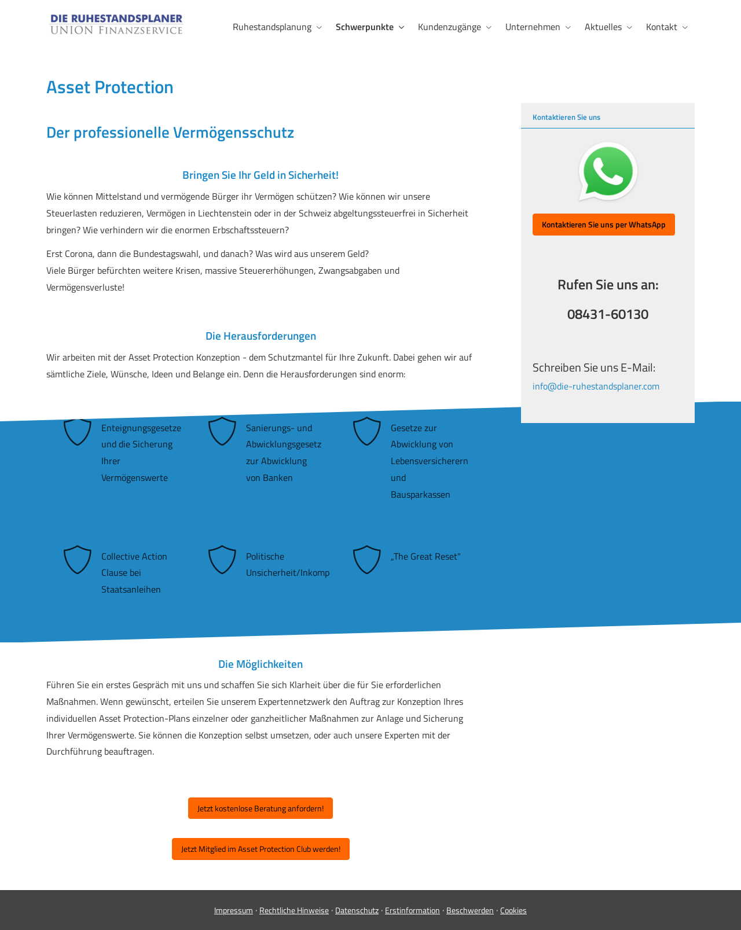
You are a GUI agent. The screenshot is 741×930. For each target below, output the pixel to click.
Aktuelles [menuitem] (603, 27)
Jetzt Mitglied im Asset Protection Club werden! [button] (260, 849)
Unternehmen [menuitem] (532, 27)
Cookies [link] (513, 910)
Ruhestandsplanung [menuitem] (272, 27)
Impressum (233, 910)
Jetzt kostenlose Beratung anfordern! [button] (260, 808)
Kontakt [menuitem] (661, 27)
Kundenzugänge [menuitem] (449, 27)
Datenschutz (357, 910)
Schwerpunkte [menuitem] (365, 27)
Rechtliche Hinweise (294, 910)
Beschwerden (470, 910)
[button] (604, 225)
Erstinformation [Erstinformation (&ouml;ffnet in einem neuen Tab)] (412, 910)
